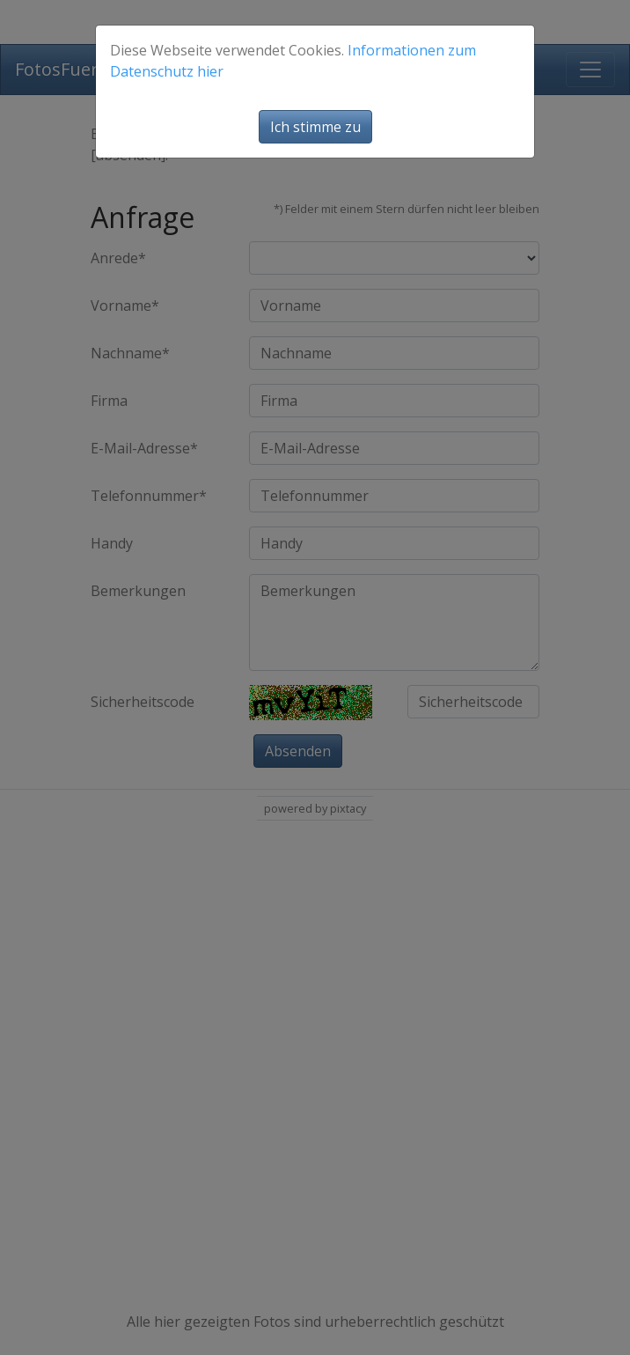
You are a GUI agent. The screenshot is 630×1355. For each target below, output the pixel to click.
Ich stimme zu (315, 126)
